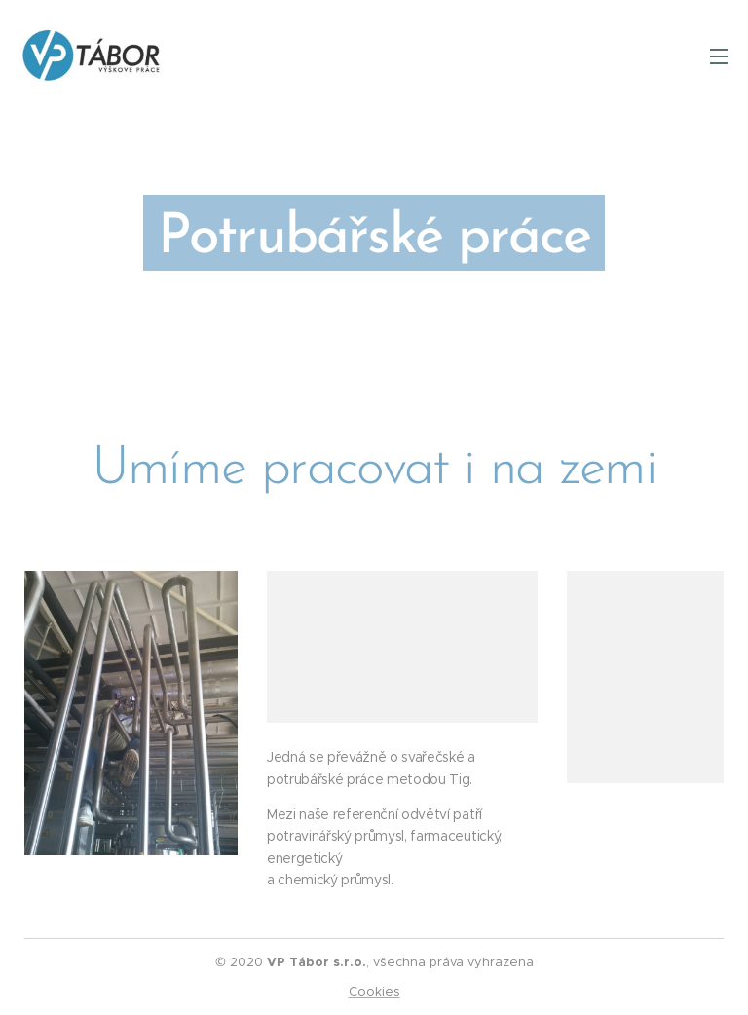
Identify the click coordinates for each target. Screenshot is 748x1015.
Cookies (374, 991)
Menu (719, 56)
